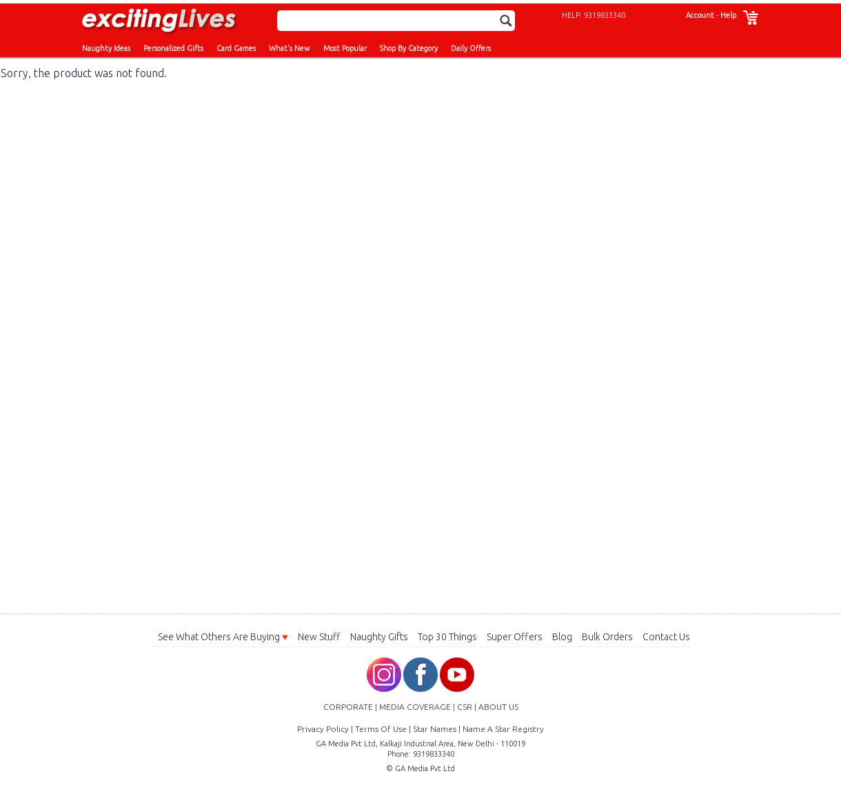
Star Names (434, 728)
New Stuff (319, 636)
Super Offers (515, 636)
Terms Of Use (381, 728)
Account (700, 15)
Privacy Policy (323, 728)
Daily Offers (471, 48)
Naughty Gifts (379, 636)
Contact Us (666, 636)
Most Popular (345, 48)
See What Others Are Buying (222, 636)
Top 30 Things (447, 636)
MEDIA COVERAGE (415, 706)
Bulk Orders (607, 636)
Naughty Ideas (106, 48)
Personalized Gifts (173, 48)
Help (728, 15)
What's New (289, 48)
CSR (464, 706)
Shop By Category (409, 48)
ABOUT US (498, 706)
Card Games (236, 48)
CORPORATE (348, 706)
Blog (562, 636)
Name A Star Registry (503, 728)
